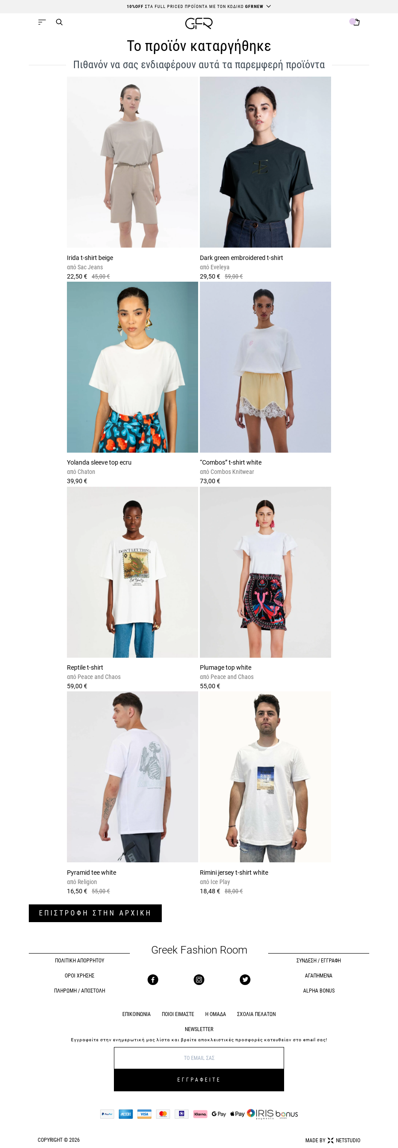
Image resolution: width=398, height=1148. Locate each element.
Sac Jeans (89, 267)
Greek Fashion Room (199, 950)
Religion (86, 881)
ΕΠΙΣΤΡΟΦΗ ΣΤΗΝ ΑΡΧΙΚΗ (95, 913)
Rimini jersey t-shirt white (234, 872)
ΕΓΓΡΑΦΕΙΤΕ (199, 1080)
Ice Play (219, 881)
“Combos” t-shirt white (230, 462)
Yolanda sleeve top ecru (99, 462)
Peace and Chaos (98, 676)
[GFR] (199, 24)
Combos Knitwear (231, 471)
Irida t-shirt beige (90, 257)
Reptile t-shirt (85, 667)
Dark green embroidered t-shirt (241, 257)
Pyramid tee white (91, 872)
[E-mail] (199, 1058)
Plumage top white (225, 667)
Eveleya (219, 267)
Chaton (85, 471)
